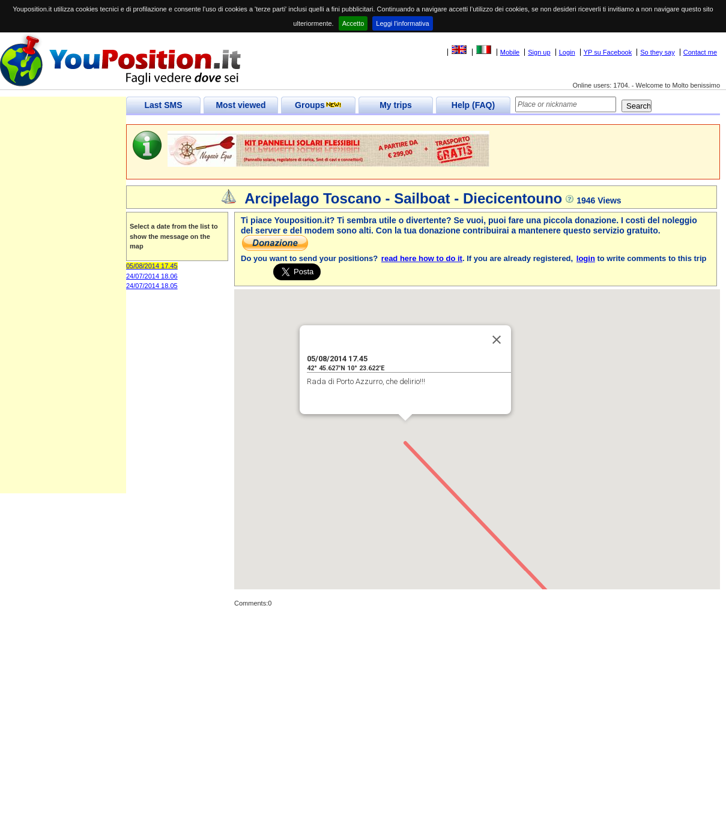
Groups (318, 105)
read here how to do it (421, 258)
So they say (657, 52)
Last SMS (163, 105)
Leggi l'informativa (402, 23)
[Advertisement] (63, 313)
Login (567, 52)
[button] (405, 432)
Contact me (700, 52)
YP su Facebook (608, 52)
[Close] (496, 339)
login (585, 258)
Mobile (509, 52)
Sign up (539, 52)
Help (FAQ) (473, 105)
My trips (396, 105)
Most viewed (240, 105)
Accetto (353, 23)
